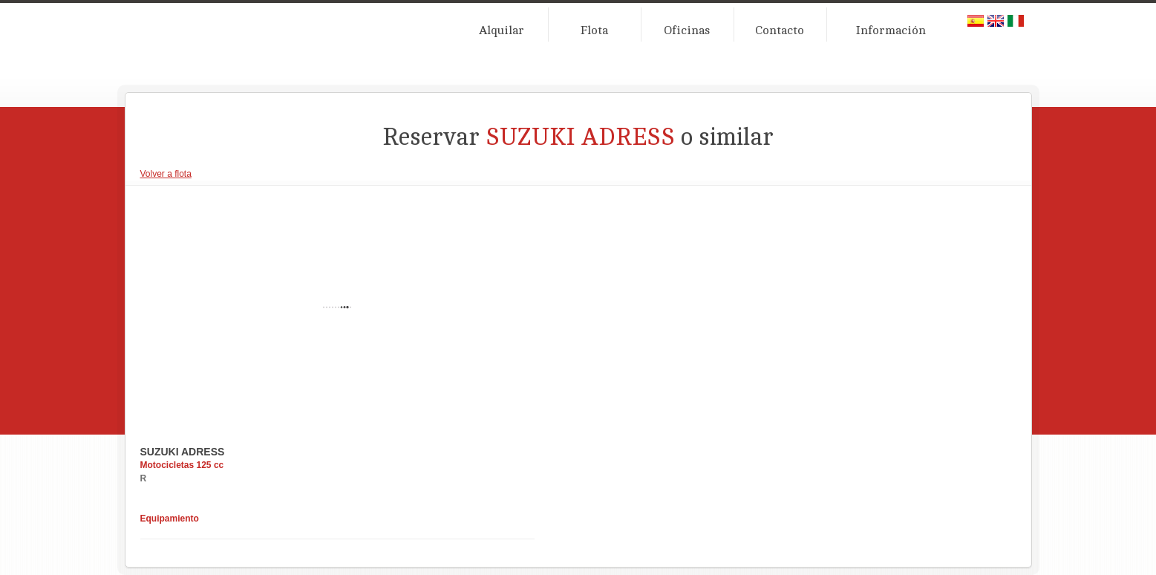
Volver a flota (166, 174)
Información (891, 30)
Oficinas (687, 30)
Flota (594, 30)
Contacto (779, 30)
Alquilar (501, 30)
